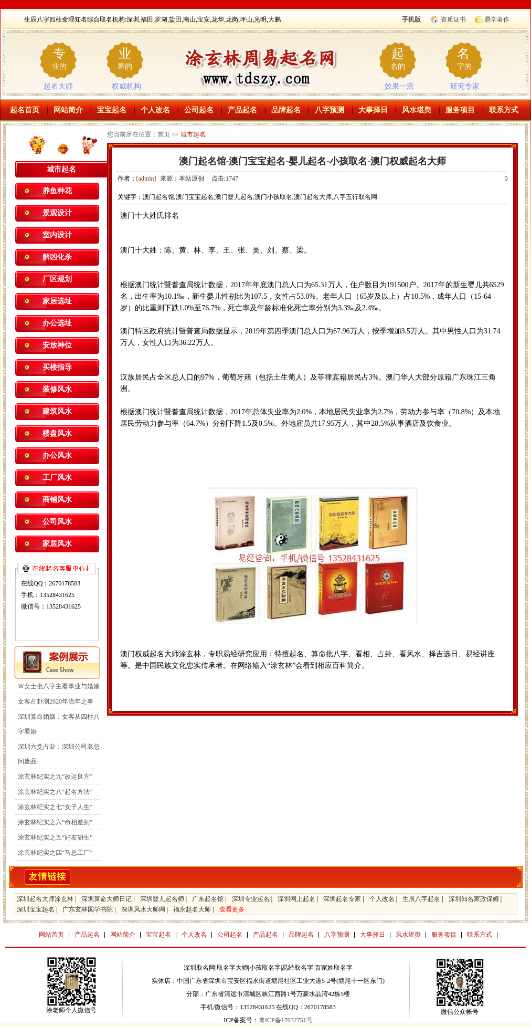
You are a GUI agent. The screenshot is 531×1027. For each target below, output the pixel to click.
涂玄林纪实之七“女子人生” (55, 807)
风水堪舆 (416, 110)
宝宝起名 (111, 110)
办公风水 (57, 455)
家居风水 (57, 544)
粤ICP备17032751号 (286, 1020)
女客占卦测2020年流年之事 (55, 701)
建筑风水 (57, 411)
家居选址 (57, 301)
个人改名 (155, 110)
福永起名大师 (192, 909)
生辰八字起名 (421, 899)
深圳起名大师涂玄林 (45, 899)
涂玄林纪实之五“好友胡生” (55, 837)
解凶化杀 (57, 257)
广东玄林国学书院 (87, 909)
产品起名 (242, 110)
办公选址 (57, 323)
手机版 (411, 19)
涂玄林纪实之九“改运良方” (55, 776)
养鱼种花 (57, 191)
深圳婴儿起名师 (162, 899)
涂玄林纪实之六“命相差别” (55, 822)
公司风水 (57, 522)
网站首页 (51, 934)
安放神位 (57, 345)
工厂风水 (57, 477)
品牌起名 (286, 110)
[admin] (146, 178)
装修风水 (57, 389)
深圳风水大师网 (143, 909)
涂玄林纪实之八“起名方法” (55, 791)
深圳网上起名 (296, 899)
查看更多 (232, 909)
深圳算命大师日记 (106, 899)
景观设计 (57, 213)
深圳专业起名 (251, 899)
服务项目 (460, 110)
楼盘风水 (57, 433)
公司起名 (199, 110)
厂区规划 (57, 279)
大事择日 (373, 110)
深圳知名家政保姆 (474, 899)
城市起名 (193, 134)
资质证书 (453, 19)
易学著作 (496, 19)
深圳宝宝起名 (36, 909)
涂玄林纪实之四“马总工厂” (55, 852)
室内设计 (57, 235)
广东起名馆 (208, 899)
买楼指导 (57, 367)
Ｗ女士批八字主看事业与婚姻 (59, 686)
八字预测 (329, 110)
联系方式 (503, 110)
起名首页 (24, 110)
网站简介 (68, 110)
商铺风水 (57, 500)
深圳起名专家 (342, 899)
